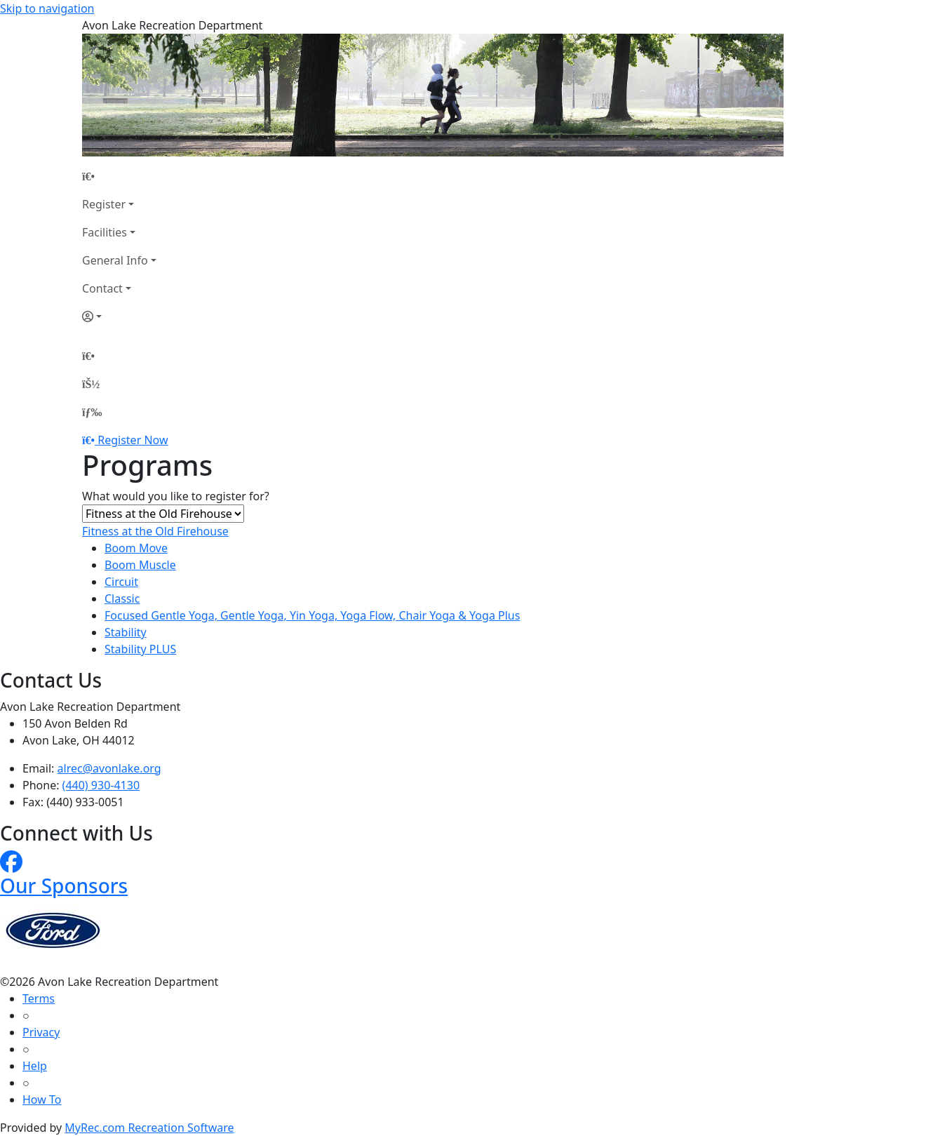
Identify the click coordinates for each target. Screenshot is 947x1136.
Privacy (41, 1032)
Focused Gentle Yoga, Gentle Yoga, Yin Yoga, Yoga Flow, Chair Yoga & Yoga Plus (312, 615)
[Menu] (92, 412)
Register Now (133, 440)
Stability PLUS (140, 649)
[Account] (119, 316)
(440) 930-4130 (101, 785)
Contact (102, 288)
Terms (38, 998)
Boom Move (136, 548)
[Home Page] (119, 176)
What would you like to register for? (175, 496)
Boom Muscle (140, 565)
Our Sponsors (64, 885)
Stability (126, 632)
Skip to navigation (47, 8)
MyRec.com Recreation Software (149, 1127)
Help (34, 1066)
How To (41, 1099)
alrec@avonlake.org (109, 768)
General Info (115, 260)
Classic (122, 598)
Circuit (121, 581)
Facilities (104, 232)
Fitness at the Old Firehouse (155, 531)
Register (104, 204)
